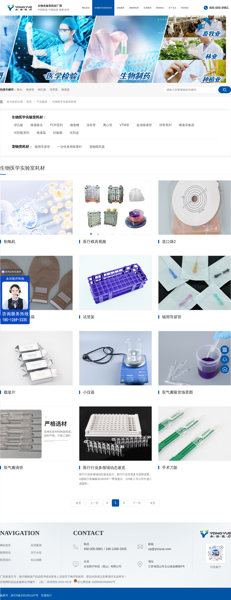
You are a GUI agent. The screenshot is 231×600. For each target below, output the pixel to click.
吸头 (19, 89)
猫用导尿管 (42, 146)
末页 (152, 502)
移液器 (65, 89)
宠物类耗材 (134, 8)
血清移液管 (144, 125)
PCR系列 (56, 125)
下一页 (137, 502)
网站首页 (86, 8)
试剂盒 (74, 132)
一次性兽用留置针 (69, 146)
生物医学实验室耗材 (64, 101)
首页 (29, 101)
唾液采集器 (186, 125)
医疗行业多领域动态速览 (104, 467)
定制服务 (120, 8)
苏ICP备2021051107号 (24, 595)
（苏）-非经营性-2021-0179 (55, 581)
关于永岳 (172, 8)
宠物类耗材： (22, 147)
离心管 (107, 125)
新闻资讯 (160, 8)
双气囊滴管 (13, 467)
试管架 (89, 317)
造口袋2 (169, 241)
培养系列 (165, 125)
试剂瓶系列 (21, 132)
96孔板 (42, 89)
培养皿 (54, 89)
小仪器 (89, 392)
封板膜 (57, 132)
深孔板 (18, 125)
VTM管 (124, 125)
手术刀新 (169, 467)
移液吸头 (36, 125)
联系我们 (185, 8)
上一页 (94, 502)
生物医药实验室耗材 (103, 8)
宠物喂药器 (97, 146)
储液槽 (74, 125)
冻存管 (91, 125)
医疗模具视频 (94, 241)
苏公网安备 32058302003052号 (94, 581)
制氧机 (9, 241)
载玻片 (9, 392)
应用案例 (147, 8)
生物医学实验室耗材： (29, 117)
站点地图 (36, 559)
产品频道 (42, 101)
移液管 (30, 89)
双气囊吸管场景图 (177, 392)
